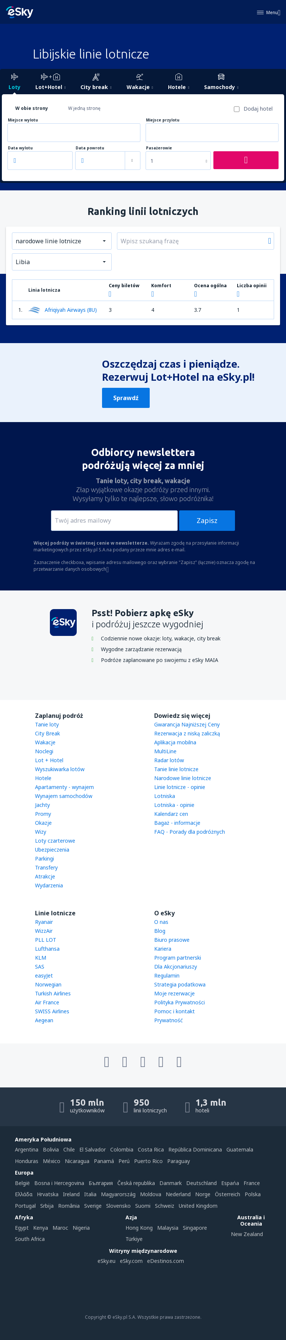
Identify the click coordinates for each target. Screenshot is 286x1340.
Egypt (22, 1227)
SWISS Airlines (52, 1011)
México (51, 1161)
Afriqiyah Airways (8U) (62, 310)
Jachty (42, 804)
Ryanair (44, 921)
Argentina (26, 1149)
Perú (124, 1161)
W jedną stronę (84, 108)
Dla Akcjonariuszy (175, 966)
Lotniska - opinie (174, 804)
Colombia (121, 1149)
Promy (43, 813)
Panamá (104, 1161)
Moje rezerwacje (174, 993)
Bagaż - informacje (177, 822)
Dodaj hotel (258, 108)
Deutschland (201, 1183)
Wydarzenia (49, 885)
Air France (47, 1002)
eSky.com (131, 1260)
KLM (40, 957)
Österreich (227, 1194)
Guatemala (239, 1149)
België (22, 1183)
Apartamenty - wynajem (64, 787)
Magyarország (118, 1194)
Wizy (40, 831)
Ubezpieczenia (52, 849)
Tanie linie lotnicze (176, 769)
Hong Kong (139, 1227)
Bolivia (51, 1149)
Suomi (142, 1205)
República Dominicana (195, 1149)
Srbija (47, 1205)
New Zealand (247, 1234)
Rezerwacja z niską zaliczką (187, 733)
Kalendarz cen (171, 813)
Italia (90, 1194)
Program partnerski (177, 957)
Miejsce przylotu (162, 120)
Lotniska (164, 795)
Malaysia (167, 1227)
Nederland (178, 1194)
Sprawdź (126, 398)
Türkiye (134, 1238)
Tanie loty (47, 724)
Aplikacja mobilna (175, 742)
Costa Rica (151, 1149)
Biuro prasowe (172, 939)
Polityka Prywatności (179, 1002)
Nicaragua (77, 1161)
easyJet (44, 975)
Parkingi (44, 858)
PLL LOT (45, 939)
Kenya (40, 1227)
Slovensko (118, 1205)
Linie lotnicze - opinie (179, 787)
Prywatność (168, 1020)
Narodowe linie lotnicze (182, 778)
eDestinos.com (165, 1260)
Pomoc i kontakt (174, 1011)
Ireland (71, 1194)
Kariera (162, 948)
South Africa (30, 1238)
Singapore (195, 1227)
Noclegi (44, 751)
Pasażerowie (159, 148)
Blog (159, 930)
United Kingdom (198, 1205)
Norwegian (48, 984)
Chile (69, 1149)
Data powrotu (90, 148)
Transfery (46, 867)
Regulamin (166, 975)
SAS (39, 966)
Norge (202, 1194)
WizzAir (44, 930)
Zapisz (207, 520)
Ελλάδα (23, 1194)
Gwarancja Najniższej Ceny (187, 724)
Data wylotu (20, 148)
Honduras (26, 1161)
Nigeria (81, 1227)
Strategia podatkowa (180, 984)
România (69, 1205)
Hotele (43, 778)
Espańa (230, 1183)
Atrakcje (45, 876)
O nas (161, 921)
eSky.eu (106, 1260)
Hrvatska (47, 1194)
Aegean (44, 1020)
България (101, 1183)
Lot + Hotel (49, 760)
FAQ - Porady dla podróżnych (189, 831)
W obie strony (31, 108)
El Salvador (92, 1149)
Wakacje (45, 742)
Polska (253, 1194)
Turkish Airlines (53, 993)
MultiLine (165, 751)
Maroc (60, 1227)
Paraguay (178, 1161)
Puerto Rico (148, 1161)
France (252, 1183)
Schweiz (164, 1205)
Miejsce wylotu (23, 120)
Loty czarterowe (55, 840)
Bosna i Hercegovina (59, 1183)
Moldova (150, 1194)
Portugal (25, 1205)
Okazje (43, 822)
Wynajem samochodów (63, 795)
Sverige (93, 1205)
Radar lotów (169, 760)
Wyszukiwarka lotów (60, 769)
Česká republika (136, 1183)
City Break (47, 733)
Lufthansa (47, 948)
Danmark (170, 1183)
